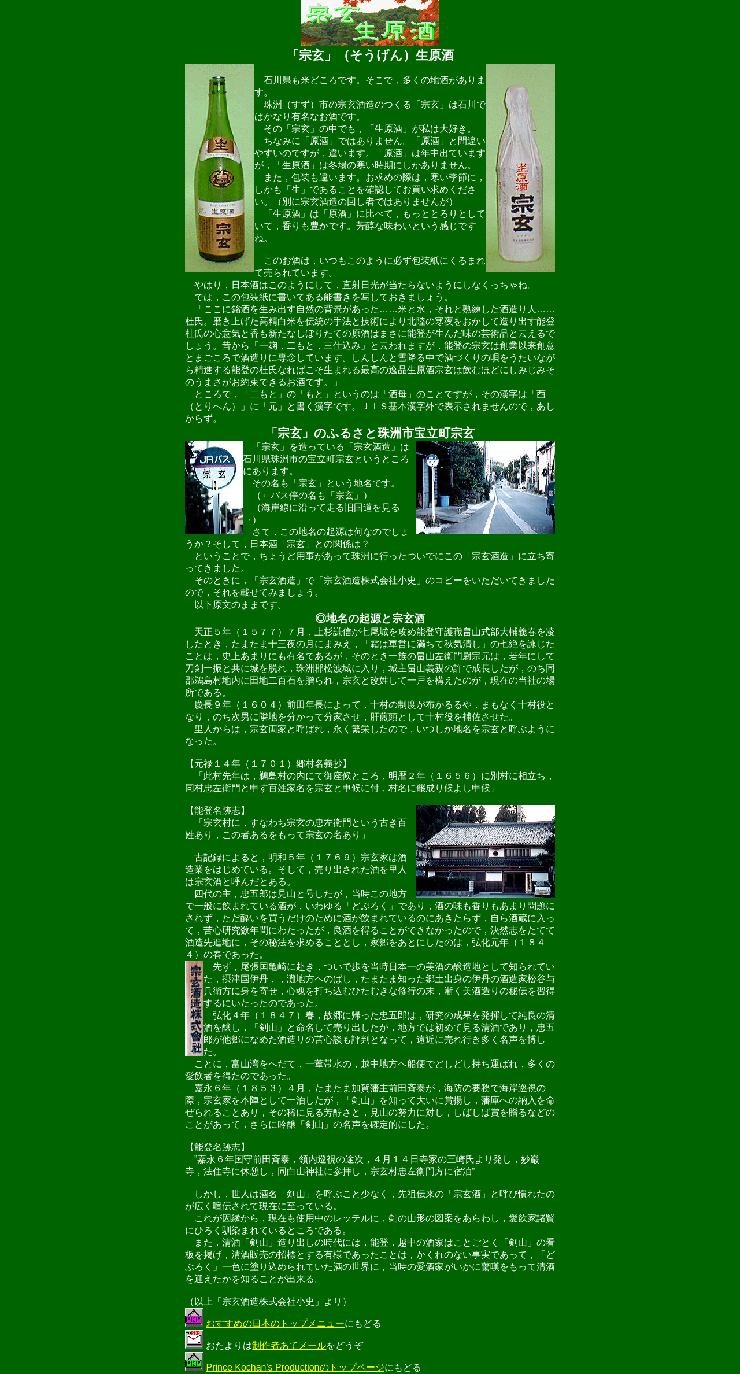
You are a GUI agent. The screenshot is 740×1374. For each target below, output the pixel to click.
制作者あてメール (289, 1345)
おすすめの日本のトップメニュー (275, 1323)
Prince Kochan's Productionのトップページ (295, 1367)
